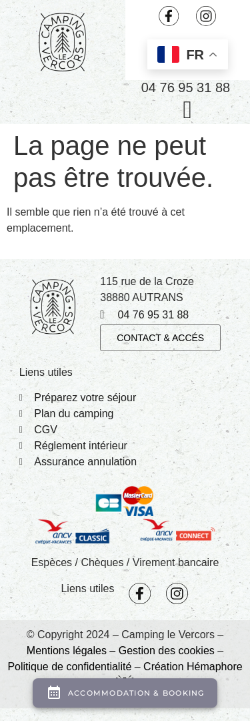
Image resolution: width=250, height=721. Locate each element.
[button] (187, 109)
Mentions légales (67, 650)
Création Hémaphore (193, 666)
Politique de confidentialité (69, 666)
